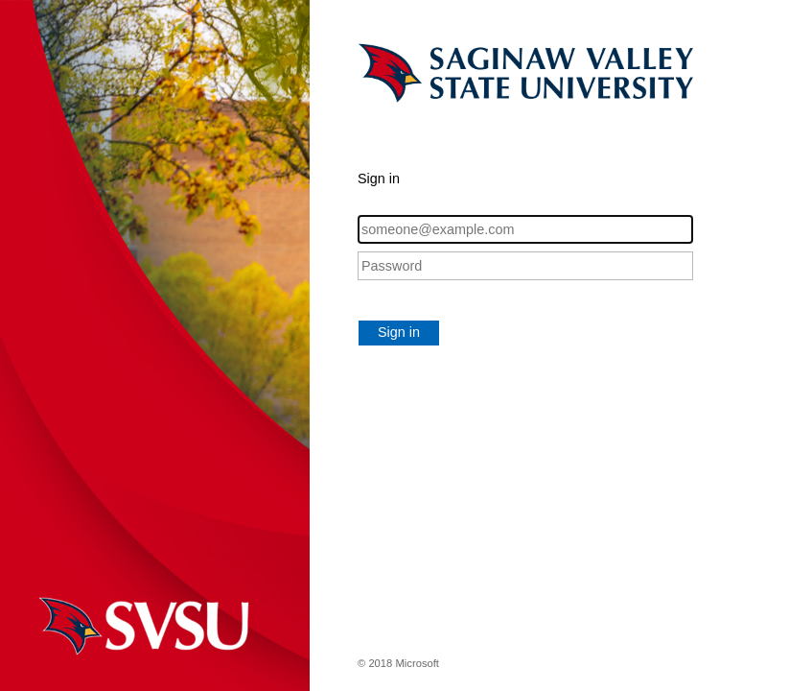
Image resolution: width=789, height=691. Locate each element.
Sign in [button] (399, 332)
